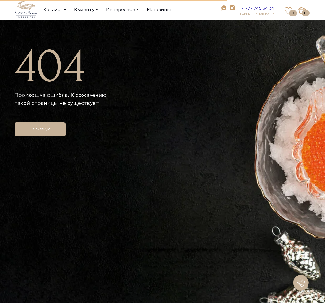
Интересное (120, 9)
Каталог (53, 9)
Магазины (159, 9)
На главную (40, 129)
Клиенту (84, 9)
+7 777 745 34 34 (256, 8)
